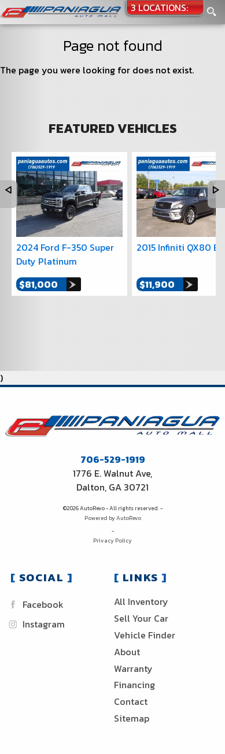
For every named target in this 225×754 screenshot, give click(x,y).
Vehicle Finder (144, 635)
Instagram (35, 624)
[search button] (211, 8)
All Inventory (141, 601)
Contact (130, 701)
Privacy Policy (112, 540)
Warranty (133, 668)
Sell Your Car (141, 618)
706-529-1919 (112, 459)
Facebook (35, 604)
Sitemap (131, 718)
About (127, 652)
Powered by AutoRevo (112, 518)
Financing (134, 685)
